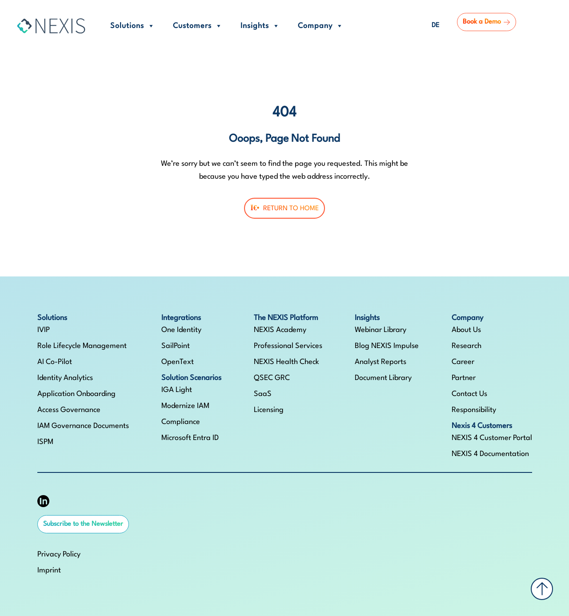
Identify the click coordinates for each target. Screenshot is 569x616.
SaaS (263, 394)
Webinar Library (380, 330)
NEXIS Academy (280, 330)
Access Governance (68, 410)
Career (463, 362)
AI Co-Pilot (54, 362)
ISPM (45, 442)
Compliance (180, 422)
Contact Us (469, 394)
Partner (464, 378)
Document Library (383, 378)
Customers (198, 26)
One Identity (181, 330)
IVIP (43, 330)
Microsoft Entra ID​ (190, 438)
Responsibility (474, 410)
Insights (260, 26)
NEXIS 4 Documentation (490, 454)
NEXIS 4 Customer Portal (492, 438)
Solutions (132, 26)
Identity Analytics (65, 378)
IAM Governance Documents (83, 426)
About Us (466, 330)
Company (321, 26)
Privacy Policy (58, 554)
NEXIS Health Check (286, 362)
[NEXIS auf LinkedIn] (43, 501)
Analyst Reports (380, 362)
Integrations (181, 318)
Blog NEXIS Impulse (387, 346)
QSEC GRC (272, 378)
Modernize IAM (185, 406)
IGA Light (176, 390)
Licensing (269, 410)
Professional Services (288, 346)
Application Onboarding (76, 394)
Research (466, 346)
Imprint (49, 570)
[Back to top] (542, 589)
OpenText (177, 362)
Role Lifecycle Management (82, 346)
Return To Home (284, 208)
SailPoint (175, 346)
